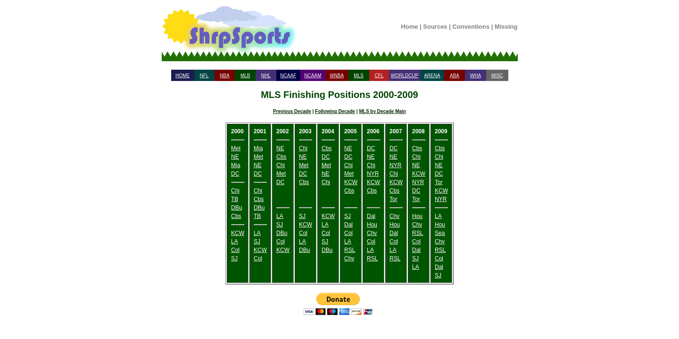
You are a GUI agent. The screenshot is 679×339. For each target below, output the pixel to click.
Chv (349, 258)
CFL (378, 75)
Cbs (236, 216)
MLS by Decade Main (382, 111)
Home (409, 26)
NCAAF (288, 75)
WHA (475, 75)
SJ (234, 258)
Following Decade (335, 111)
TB (234, 199)
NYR (373, 173)
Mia (235, 165)
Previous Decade (292, 111)
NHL (266, 75)
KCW (237, 233)
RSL (349, 250)
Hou (372, 224)
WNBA (337, 75)
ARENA (432, 75)
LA (234, 241)
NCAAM (312, 75)
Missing (506, 26)
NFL (204, 75)
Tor (393, 199)
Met (235, 148)
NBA (225, 75)
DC (235, 173)
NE (235, 156)
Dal (348, 224)
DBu (236, 207)
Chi (235, 190)
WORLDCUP (404, 75)
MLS (359, 75)
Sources (435, 26)
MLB (245, 75)
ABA (454, 75)
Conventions (470, 26)
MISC (497, 75)
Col (235, 250)
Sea (440, 233)
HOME (182, 75)
